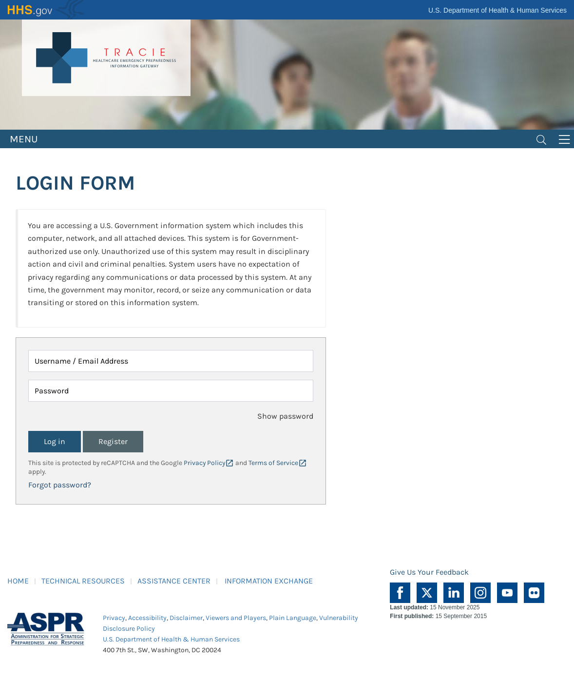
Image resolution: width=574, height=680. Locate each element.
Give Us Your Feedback (429, 572)
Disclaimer (186, 618)
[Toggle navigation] (541, 139)
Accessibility (147, 618)
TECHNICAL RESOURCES (83, 580)
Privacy (114, 618)
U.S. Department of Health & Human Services (497, 10)
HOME (18, 580)
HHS (46, 9)
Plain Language (292, 618)
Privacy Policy (204, 463)
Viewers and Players (236, 618)
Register (113, 441)
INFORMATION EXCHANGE (269, 580)
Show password (285, 416)
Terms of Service (273, 463)
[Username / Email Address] (170, 361)
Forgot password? (59, 484)
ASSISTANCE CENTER (173, 580)
